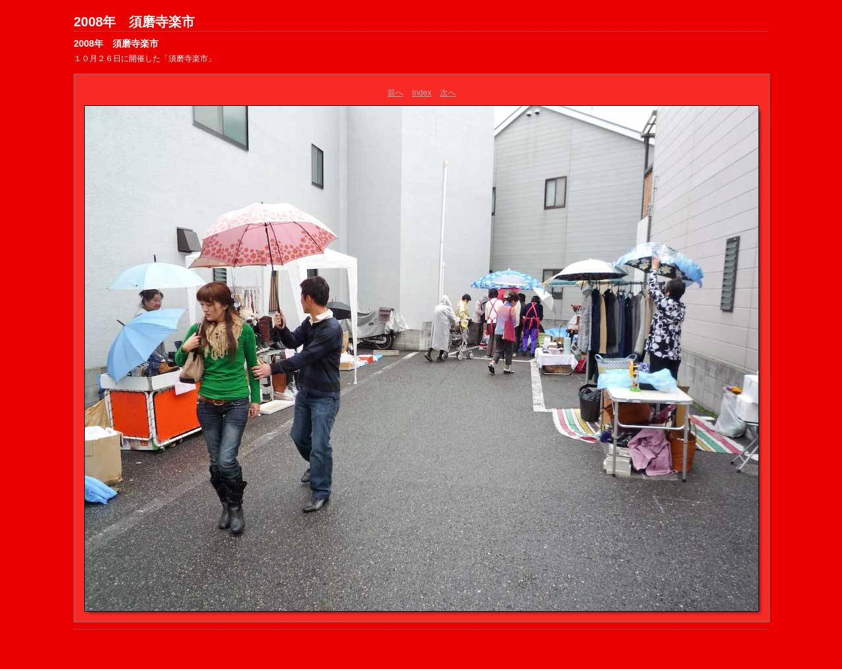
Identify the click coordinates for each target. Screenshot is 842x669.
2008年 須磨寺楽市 (134, 21)
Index (421, 92)
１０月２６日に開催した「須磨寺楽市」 (145, 58)
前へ (395, 92)
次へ (448, 92)
